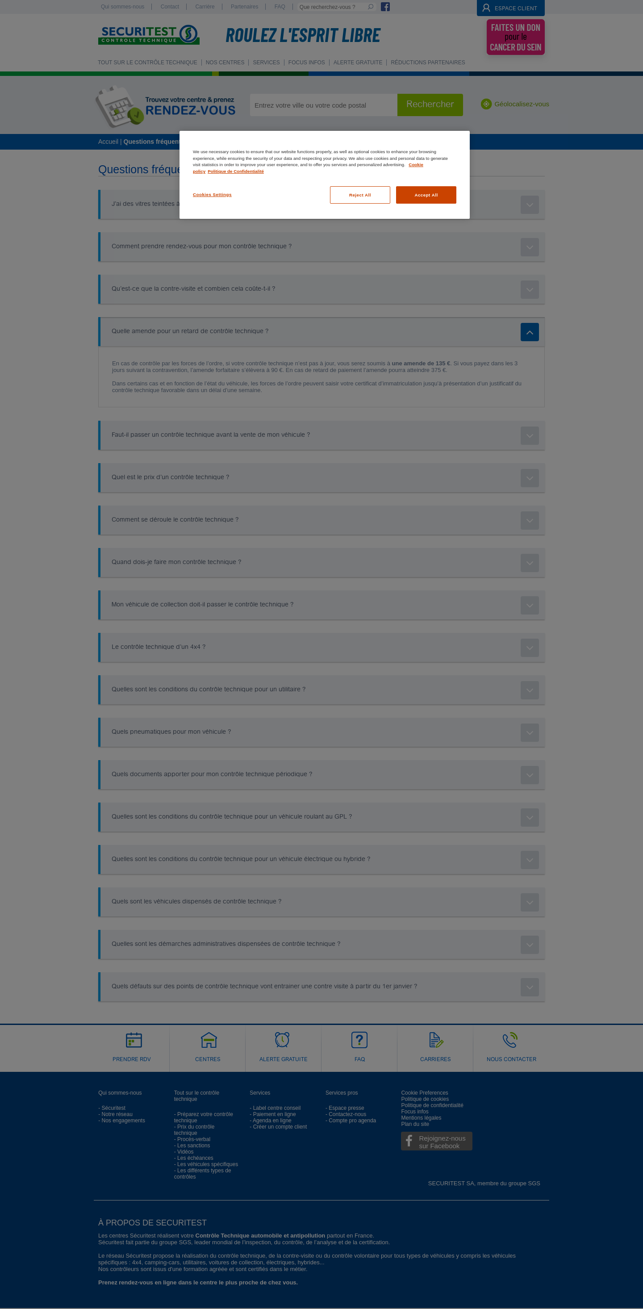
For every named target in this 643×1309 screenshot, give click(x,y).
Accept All (426, 194)
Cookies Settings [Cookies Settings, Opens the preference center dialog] (212, 194)
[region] (325, 175)
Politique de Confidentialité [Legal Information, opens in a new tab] (236, 171)
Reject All (360, 194)
